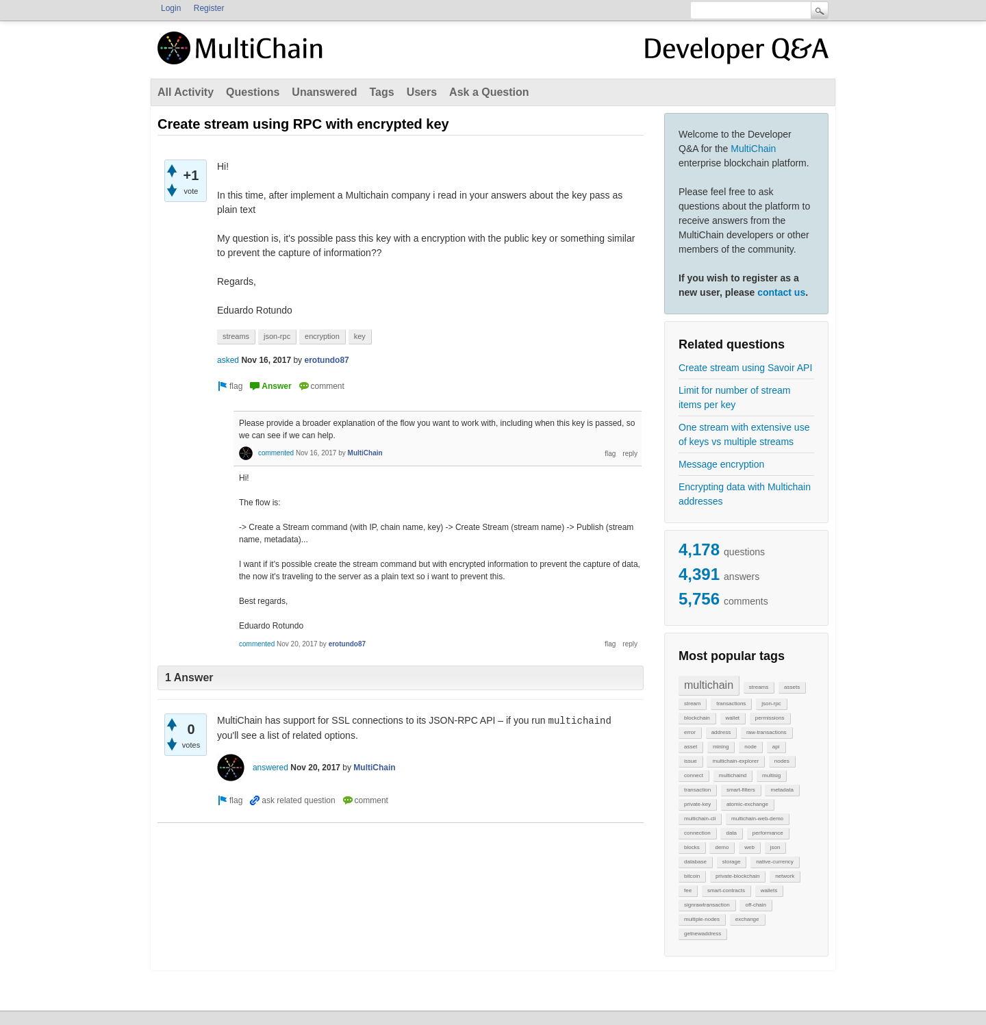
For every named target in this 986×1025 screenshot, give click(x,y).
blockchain (697, 718)
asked (228, 360)
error (690, 732)
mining (721, 747)
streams (758, 687)
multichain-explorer (735, 761)
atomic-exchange (747, 804)
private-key (697, 804)
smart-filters (740, 790)
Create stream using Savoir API (745, 367)
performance (768, 833)
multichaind (732, 775)
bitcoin (692, 876)
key (360, 336)
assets (792, 687)
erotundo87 (326, 360)
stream (692, 703)
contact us (781, 292)
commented (276, 453)
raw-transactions (766, 732)
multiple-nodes (702, 919)
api (776, 747)
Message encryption (721, 464)
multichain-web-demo (757, 818)
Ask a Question (489, 92)
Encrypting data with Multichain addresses (745, 494)
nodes (781, 761)
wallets (769, 890)
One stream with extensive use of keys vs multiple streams (744, 434)
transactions (731, 703)
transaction (697, 790)
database (695, 862)
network (784, 876)
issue (690, 761)
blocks (692, 847)
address (721, 732)
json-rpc (771, 703)
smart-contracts (726, 890)
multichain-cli (700, 818)
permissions (770, 718)
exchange (747, 919)
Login (171, 8)
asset (690, 747)
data (731, 833)
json (775, 847)
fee (688, 890)
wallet (733, 718)
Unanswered (324, 92)
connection (697, 833)
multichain (708, 685)
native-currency (775, 862)
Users (422, 92)
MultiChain (753, 148)
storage (731, 862)
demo (722, 847)
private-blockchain (737, 876)
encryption (322, 336)
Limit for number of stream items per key (734, 397)
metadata (781, 790)
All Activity (185, 92)
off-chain (755, 905)
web (749, 847)
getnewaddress (702, 934)
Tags (381, 92)
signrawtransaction (707, 905)
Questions (252, 92)
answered (270, 767)
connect (693, 775)
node (750, 747)
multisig (771, 775)
